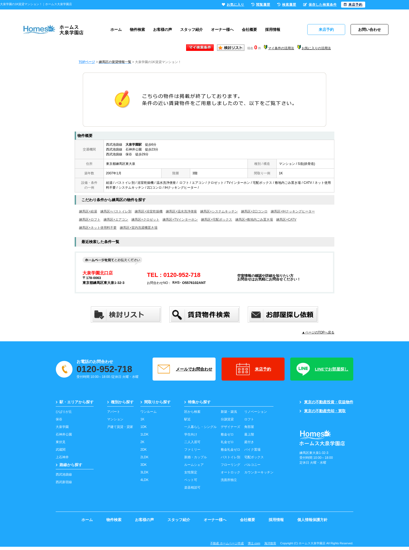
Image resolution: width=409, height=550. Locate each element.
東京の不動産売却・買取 (322, 411)
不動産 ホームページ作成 (227, 543)
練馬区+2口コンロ (254, 211)
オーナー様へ (222, 29)
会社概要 (249, 29)
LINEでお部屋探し (321, 369)
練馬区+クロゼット (145, 219)
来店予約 (253, 369)
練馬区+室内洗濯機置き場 (138, 228)
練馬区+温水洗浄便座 (181, 211)
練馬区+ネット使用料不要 (98, 228)
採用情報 (272, 29)
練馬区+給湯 (88, 211)
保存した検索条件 (320, 4)
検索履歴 (286, 4)
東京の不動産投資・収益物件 (326, 402)
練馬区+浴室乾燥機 (149, 211)
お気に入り (233, 4)
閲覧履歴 (260, 4)
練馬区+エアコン (116, 219)
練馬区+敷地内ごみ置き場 (254, 219)
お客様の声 (162, 29)
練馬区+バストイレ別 (115, 211)
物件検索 (137, 29)
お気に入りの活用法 (316, 48)
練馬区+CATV (286, 219)
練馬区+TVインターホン (180, 219)
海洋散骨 (270, 543)
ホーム (116, 29)
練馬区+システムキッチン (219, 211)
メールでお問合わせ (184, 369)
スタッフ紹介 (191, 29)
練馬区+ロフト (89, 219)
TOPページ (87, 62)
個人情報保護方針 (312, 520)
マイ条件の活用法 (281, 48)
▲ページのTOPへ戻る (318, 332)
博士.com (254, 543)
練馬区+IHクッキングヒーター (293, 211)
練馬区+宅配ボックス (216, 219)
